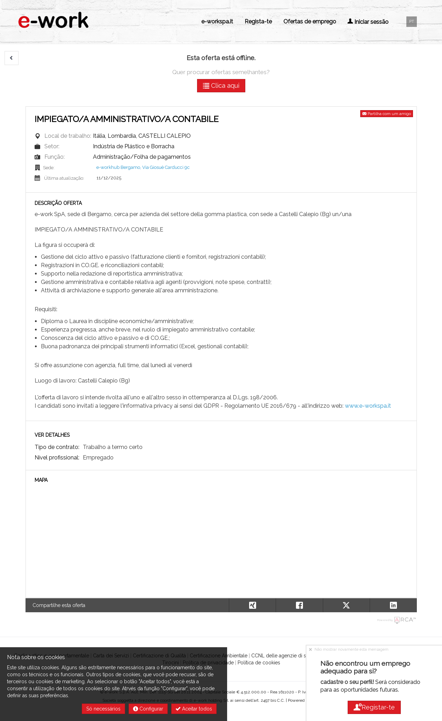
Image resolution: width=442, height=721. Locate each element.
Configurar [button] (148, 709)
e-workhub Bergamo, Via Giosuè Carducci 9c (143, 167)
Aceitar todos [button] (194, 709)
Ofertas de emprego (309, 21)
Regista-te (258, 21)
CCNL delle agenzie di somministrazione (297, 655)
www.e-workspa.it (368, 405)
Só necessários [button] (103, 709)
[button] (12, 58)
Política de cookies (259, 662)
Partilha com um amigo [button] (386, 113)
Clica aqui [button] (221, 85)
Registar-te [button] (374, 707)
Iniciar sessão (368, 22)
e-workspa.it (217, 21)
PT (411, 21)
